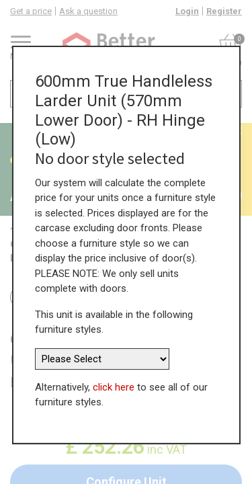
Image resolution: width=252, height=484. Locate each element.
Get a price (31, 11)
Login (187, 11)
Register (224, 11)
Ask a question (88, 11)
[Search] (228, 94)
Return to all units (65, 297)
